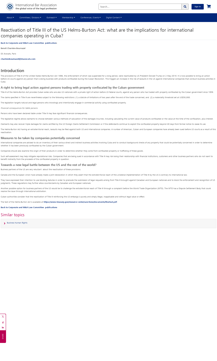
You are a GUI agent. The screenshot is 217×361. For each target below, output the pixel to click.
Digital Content (113, 18)
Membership (67, 18)
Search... (104, 7)
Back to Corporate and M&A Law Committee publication (28, 43)
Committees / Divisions (29, 18)
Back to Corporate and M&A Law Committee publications (29, 207)
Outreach (51, 18)
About (9, 18)
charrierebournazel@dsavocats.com (18, 59)
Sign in (198, 7)
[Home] (34, 7)
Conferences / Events (89, 18)
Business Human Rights (17, 223)
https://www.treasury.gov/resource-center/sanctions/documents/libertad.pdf (80, 202)
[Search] (184, 6)
